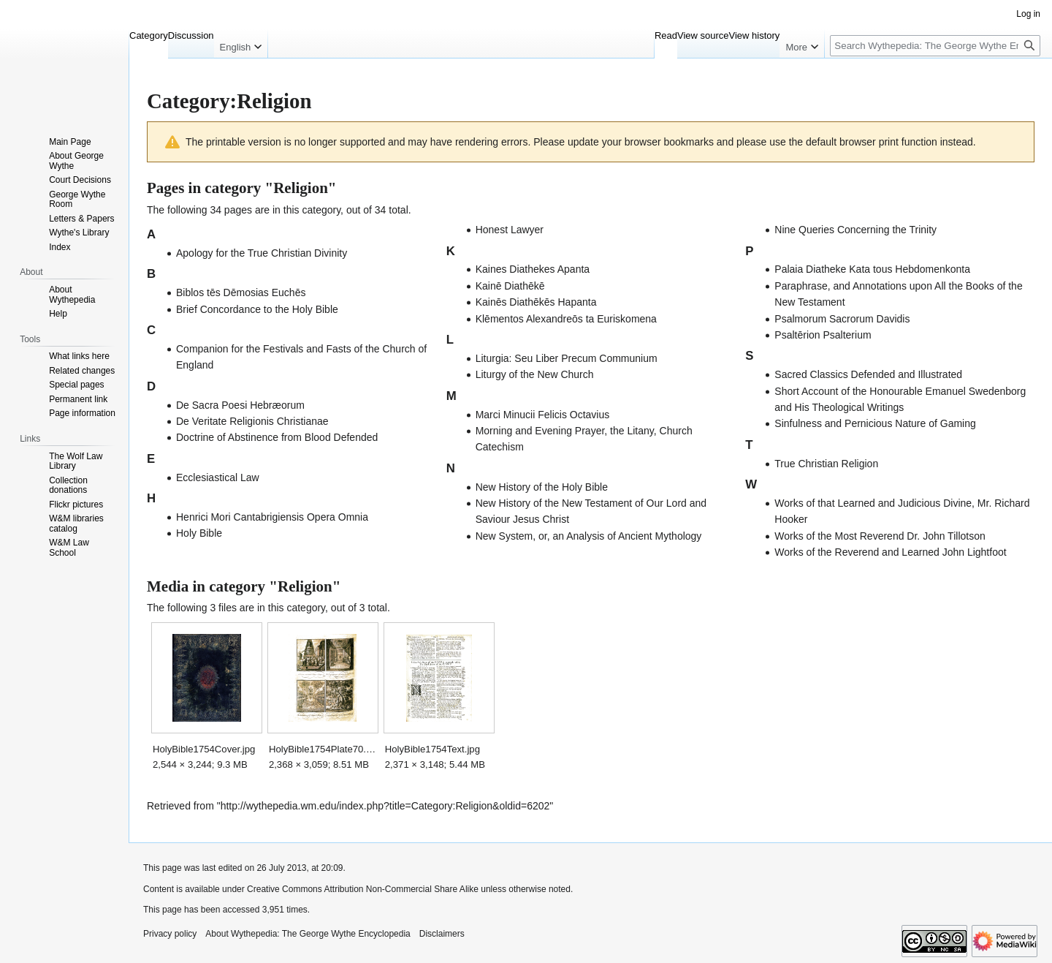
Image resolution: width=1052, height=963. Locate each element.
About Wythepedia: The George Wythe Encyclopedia (307, 934)
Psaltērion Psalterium (822, 335)
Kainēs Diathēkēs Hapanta (536, 302)
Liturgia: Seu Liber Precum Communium (567, 358)
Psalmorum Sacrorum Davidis (842, 319)
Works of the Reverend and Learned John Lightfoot (890, 552)
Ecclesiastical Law (217, 477)
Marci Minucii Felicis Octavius (543, 414)
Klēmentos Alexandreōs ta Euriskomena (566, 319)
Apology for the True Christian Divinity (261, 253)
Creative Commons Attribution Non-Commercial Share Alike (363, 889)
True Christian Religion (826, 463)
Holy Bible (199, 533)
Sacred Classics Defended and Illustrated (868, 374)
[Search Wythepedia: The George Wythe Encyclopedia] (935, 45)
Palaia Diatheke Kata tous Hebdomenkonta (872, 269)
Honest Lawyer (510, 229)
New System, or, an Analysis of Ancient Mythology (589, 536)
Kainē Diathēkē (510, 286)
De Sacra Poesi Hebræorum (240, 405)
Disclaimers (442, 934)
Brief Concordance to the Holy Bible (257, 309)
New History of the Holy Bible (542, 487)
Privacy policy (170, 934)
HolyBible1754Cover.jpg (204, 749)
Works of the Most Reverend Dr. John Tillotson (879, 536)
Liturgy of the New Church (535, 374)
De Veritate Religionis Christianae (252, 421)
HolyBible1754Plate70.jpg (322, 749)
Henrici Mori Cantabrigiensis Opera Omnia (272, 517)
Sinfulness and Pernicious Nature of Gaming (874, 423)
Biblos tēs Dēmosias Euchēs (240, 292)
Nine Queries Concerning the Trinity (855, 229)
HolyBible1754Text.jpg (432, 749)
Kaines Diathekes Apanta (533, 269)
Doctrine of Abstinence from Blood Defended (277, 437)
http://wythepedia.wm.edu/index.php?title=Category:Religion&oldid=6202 (385, 806)
